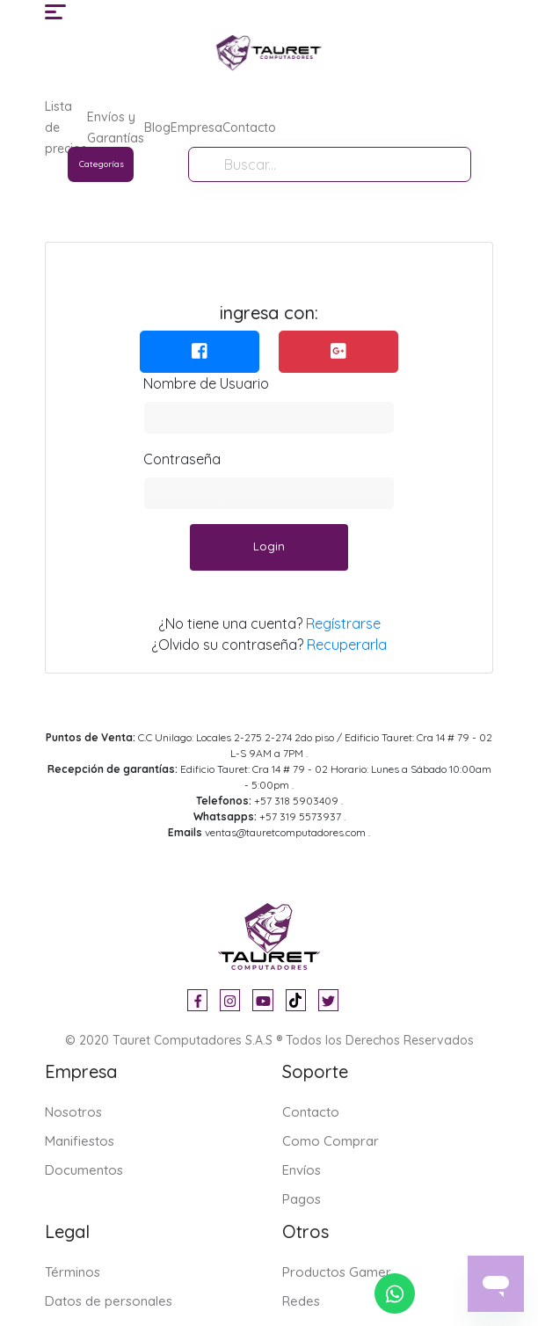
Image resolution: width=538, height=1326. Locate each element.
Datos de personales (108, 1301)
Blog (157, 127)
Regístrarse (343, 623)
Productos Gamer (336, 1272)
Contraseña (182, 459)
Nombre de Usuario (206, 383)
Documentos (84, 1170)
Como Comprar (330, 1141)
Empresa (196, 127)
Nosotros (73, 1112)
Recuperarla (347, 644)
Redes (301, 1301)
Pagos (301, 1199)
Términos (72, 1272)
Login (269, 546)
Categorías (101, 164)
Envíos (301, 1170)
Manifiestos (79, 1141)
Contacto (249, 127)
